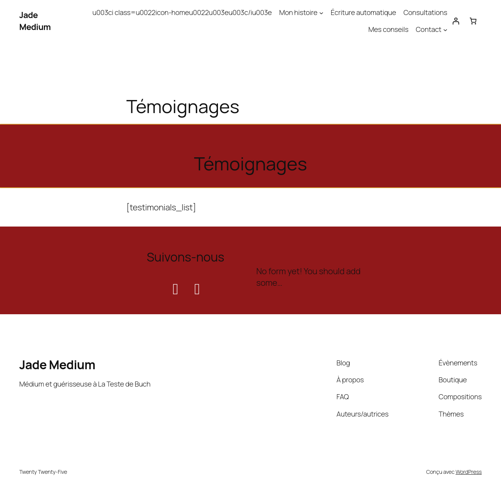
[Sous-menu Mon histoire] (321, 12)
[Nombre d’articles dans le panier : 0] (473, 21)
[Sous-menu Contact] (445, 29)
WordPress (469, 471)
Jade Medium (35, 21)
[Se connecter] (455, 21)
